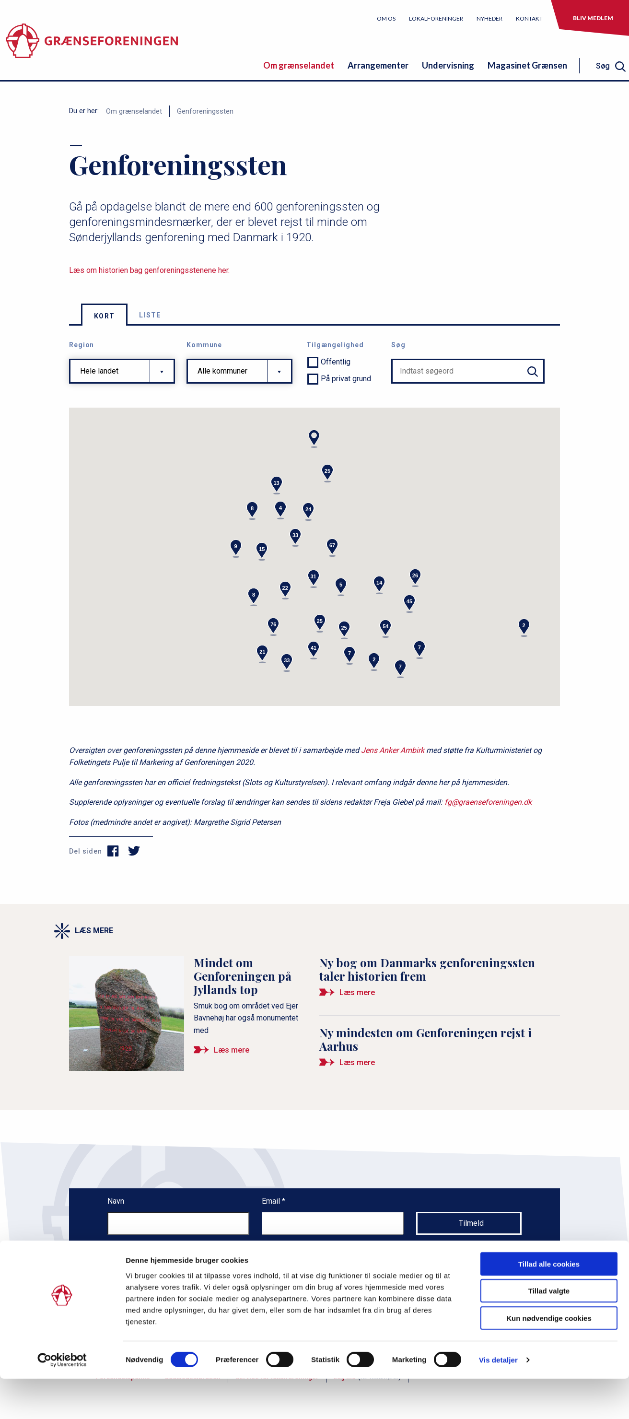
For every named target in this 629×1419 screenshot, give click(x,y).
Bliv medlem (593, 18)
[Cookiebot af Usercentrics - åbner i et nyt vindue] (62, 1400)
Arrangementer (378, 65)
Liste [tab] (150, 315)
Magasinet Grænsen (527, 65)
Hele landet (99, 370)
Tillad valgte (549, 1331)
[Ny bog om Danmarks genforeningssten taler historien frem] (439, 981)
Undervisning (448, 65)
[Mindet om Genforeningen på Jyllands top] (189, 1010)
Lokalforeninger (436, 18)
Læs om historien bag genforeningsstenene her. (149, 270)
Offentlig (335, 361)
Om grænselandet (298, 65)
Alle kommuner (222, 370)
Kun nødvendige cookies (549, 1358)
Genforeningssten (205, 111)
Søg (398, 345)
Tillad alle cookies (549, 1304)
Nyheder (489, 18)
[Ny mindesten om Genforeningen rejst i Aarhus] (439, 1051)
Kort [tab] (104, 316)
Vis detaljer (498, 1400)
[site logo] (92, 45)
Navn (115, 1201)
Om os (386, 18)
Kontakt (529, 18)
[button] (314, 439)
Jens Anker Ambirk (392, 750)
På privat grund (346, 378)
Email (272, 1201)
